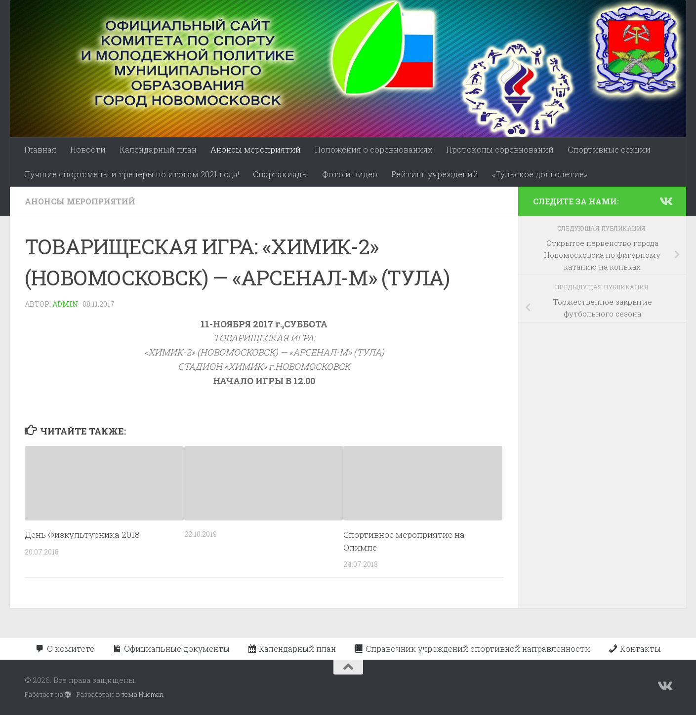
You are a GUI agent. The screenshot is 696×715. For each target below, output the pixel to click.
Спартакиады (280, 174)
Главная (40, 149)
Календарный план (158, 149)
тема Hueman (143, 694)
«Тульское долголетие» (539, 174)
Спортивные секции (609, 149)
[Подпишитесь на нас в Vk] (665, 201)
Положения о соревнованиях (373, 149)
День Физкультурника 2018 (82, 534)
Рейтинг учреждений (434, 174)
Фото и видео (349, 174)
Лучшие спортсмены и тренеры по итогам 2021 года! (131, 174)
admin (65, 304)
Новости (88, 149)
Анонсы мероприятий (255, 149)
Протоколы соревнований (500, 149)
